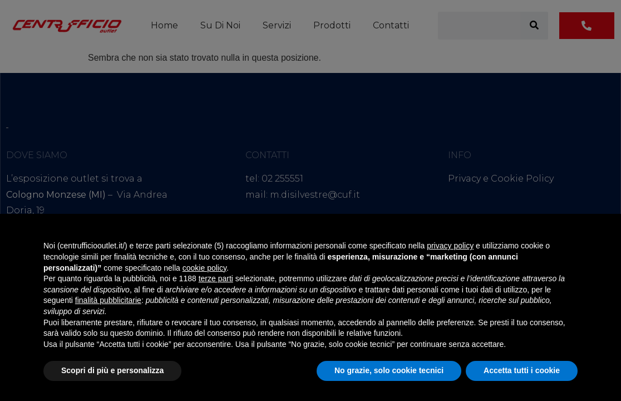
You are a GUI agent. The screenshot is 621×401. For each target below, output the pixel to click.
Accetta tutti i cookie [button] (522, 370)
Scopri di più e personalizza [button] (112, 370)
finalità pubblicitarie (108, 300)
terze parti (216, 278)
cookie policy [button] (204, 267)
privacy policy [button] (450, 245)
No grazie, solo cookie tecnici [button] (388, 370)
